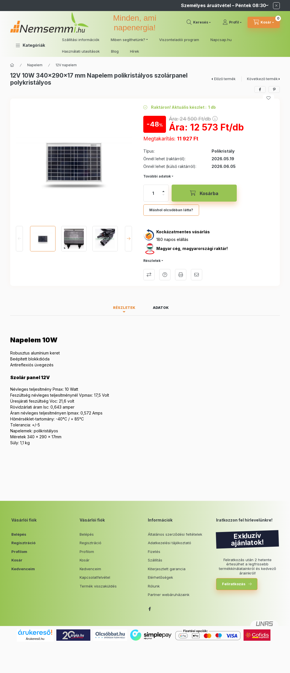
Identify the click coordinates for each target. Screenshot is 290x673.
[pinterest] (274, 89)
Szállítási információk (80, 39)
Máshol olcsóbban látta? (171, 210)
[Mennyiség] (153, 193)
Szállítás (155, 560)
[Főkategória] (12, 65)
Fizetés (154, 551)
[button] (30, 45)
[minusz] (163, 194)
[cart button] (264, 22)
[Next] (128, 238)
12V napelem (66, 65)
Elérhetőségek (160, 577)
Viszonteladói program (179, 39)
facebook (149, 609)
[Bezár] (276, 5)
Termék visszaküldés (98, 586)
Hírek (134, 51)
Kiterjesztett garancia (166, 569)
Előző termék (225, 79)
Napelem (34, 65)
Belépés (18, 534)
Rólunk (154, 586)
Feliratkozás (234, 584)
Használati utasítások (81, 51)
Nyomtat (180, 274)
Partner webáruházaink (168, 594)
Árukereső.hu (35, 638)
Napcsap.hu (221, 39)
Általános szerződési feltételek (175, 534)
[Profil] (232, 22)
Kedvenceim (23, 569)
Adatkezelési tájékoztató (169, 542)
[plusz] (163, 191)
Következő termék (262, 79)
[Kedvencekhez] (268, 98)
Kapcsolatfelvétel (95, 577)
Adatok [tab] (161, 307)
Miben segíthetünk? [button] (128, 39)
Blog (115, 51)
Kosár (16, 560)
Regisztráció (23, 542)
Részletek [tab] (124, 307)
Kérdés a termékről (164, 274)
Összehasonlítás (149, 274)
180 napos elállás (172, 239)
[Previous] (19, 238)
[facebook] (260, 89)
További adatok (157, 176)
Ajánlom (196, 274)
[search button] (199, 22)
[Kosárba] (204, 193)
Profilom (19, 551)
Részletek (152, 260)
